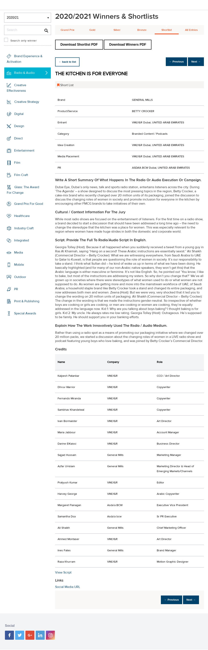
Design (19, 126)
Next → (194, 61)
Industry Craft (24, 228)
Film (17, 163)
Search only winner (23, 41)
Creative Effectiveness (16, 88)
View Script (63, 572)
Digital (19, 114)
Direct (18, 138)
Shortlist (166, 30)
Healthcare (22, 216)
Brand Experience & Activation (24, 59)
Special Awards (25, 313)
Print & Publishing (26, 301)
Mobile (19, 265)
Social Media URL (67, 587)
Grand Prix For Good (28, 204)
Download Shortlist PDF (79, 44)
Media (18, 252)
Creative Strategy (26, 102)
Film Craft (21, 175)
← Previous (172, 61)
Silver (117, 30)
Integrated (21, 240)
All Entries (191, 30)
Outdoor (20, 277)
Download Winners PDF (127, 44)
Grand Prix (67, 30)
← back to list (68, 61)
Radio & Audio (24, 73)
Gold (92, 30)
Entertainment (24, 150)
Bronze (142, 30)
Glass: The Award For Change (23, 190)
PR (16, 289)
